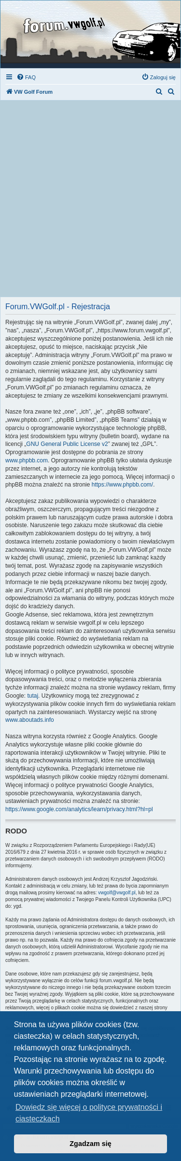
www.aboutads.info (29, 720)
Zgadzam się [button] (90, 1143)
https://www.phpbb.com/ (122, 484)
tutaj (32, 695)
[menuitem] (26, 77)
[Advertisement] (90, 201)
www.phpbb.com (26, 460)
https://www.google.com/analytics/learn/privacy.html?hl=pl (79, 809)
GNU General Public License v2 (67, 444)
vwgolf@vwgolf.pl (116, 892)
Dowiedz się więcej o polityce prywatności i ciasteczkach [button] (88, 1113)
